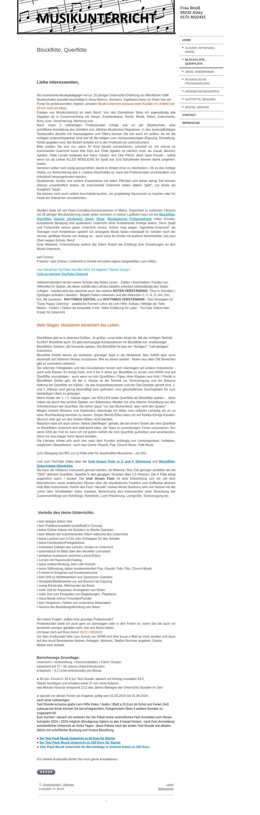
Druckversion (50, 784)
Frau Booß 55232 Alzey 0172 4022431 (193, 12)
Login (170, 784)
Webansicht (165, 788)
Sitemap (68, 784)
